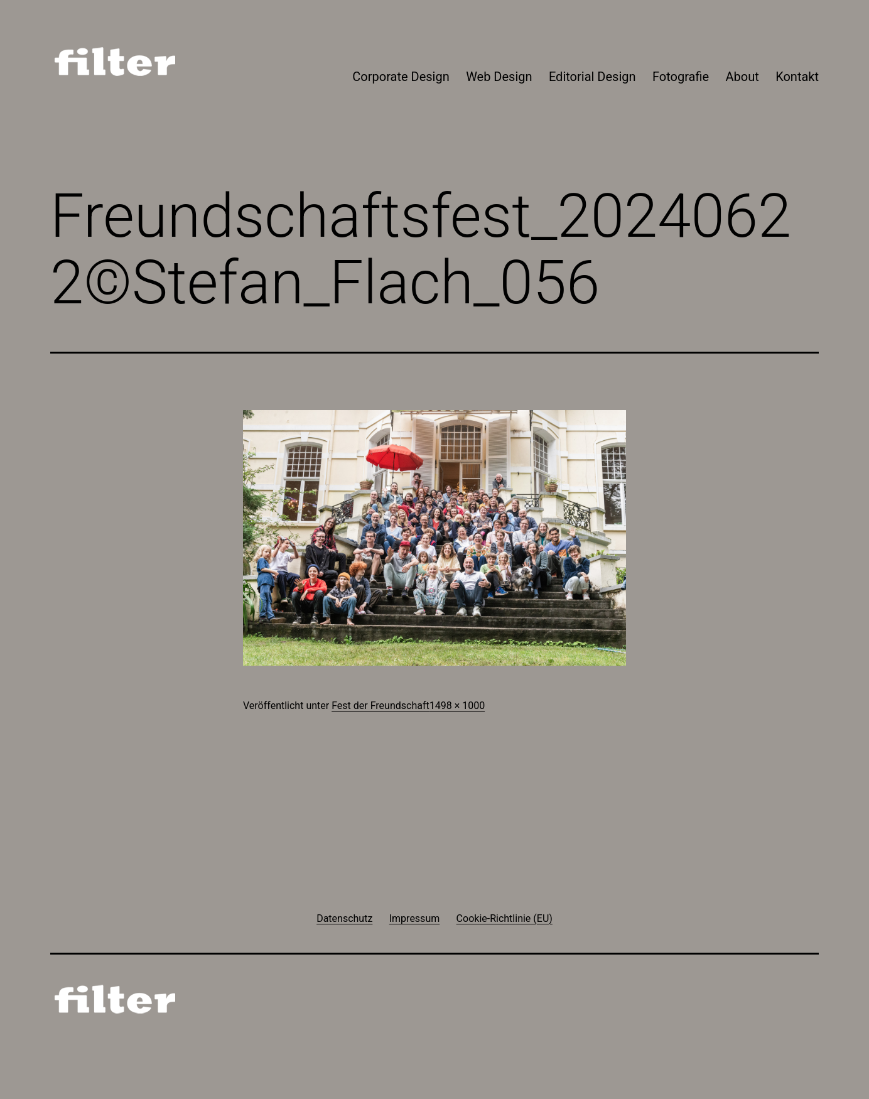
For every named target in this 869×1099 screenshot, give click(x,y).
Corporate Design (400, 76)
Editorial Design (592, 76)
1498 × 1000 (457, 706)
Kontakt (797, 76)
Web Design (499, 76)
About (742, 76)
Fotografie (680, 76)
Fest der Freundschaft (380, 706)
